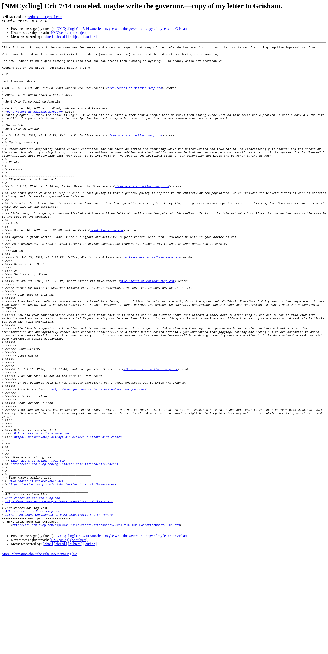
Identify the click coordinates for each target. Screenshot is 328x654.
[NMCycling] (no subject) (68, 33)
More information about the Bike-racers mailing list (39, 650)
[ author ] (90, 37)
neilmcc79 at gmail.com (45, 17)
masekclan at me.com (106, 267)
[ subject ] (75, 37)
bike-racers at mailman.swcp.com (135, 97)
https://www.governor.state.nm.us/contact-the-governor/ (98, 458)
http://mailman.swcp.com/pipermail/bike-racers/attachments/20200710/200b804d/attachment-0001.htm (96, 621)
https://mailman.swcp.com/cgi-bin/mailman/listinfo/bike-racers (68, 515)
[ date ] (48, 37)
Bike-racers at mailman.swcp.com (41, 511)
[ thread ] (60, 37)
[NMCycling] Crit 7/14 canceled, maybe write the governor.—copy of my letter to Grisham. (122, 28)
